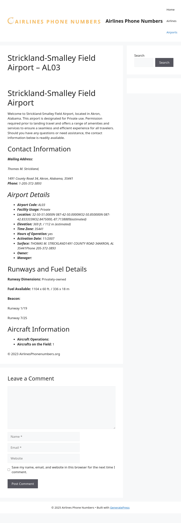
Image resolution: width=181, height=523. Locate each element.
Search (139, 55)
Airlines (171, 21)
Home (171, 9)
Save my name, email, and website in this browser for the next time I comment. (63, 469)
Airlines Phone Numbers (134, 21)
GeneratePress (120, 507)
